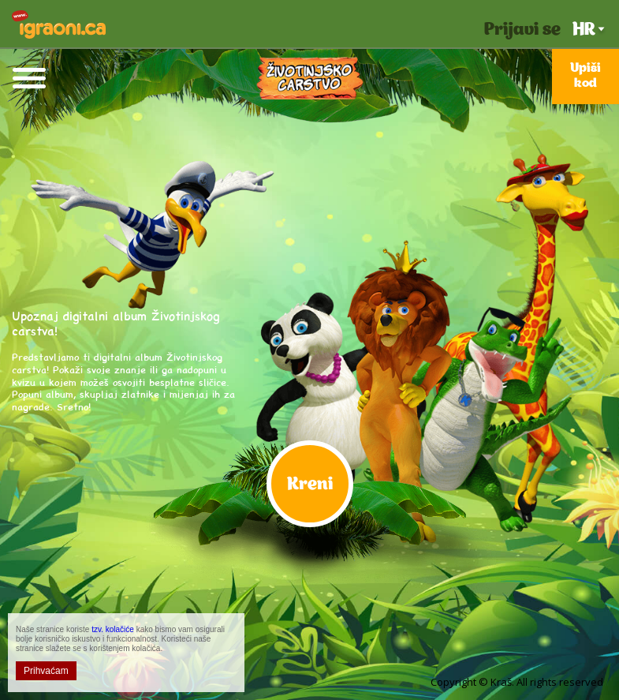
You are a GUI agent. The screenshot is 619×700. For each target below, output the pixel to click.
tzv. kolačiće (112, 629)
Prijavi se (522, 30)
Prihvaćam (46, 670)
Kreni (310, 485)
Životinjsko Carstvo (310, 78)
